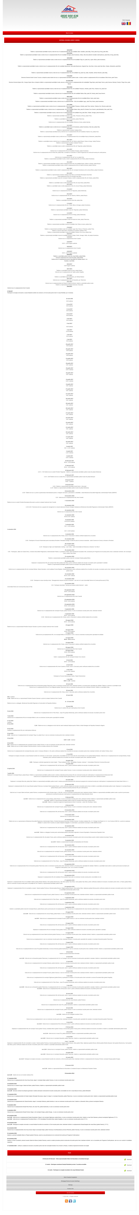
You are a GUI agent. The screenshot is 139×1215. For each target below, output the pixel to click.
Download (129, 1159)
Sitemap (70, 1184)
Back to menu (69, 33)
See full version (70, 1192)
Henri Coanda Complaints (70, 1177)
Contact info (70, 1188)
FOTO (115, 1117)
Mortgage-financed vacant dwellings (70, 1181)
